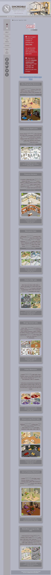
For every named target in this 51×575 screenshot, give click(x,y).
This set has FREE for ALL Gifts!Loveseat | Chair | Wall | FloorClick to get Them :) (31, 462)
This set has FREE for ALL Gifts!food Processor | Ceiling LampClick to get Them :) (31, 359)
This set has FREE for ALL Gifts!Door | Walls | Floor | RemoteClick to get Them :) (31, 270)
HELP (6, 32)
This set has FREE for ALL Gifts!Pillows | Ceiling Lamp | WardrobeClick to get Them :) (31, 409)
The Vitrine (7, 40)
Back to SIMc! (6, 51)
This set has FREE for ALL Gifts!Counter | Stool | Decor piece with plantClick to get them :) (31, 564)
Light (34, 520)
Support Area (21, 20)
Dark (37, 520)
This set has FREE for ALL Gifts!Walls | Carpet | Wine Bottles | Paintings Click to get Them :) (31, 313)
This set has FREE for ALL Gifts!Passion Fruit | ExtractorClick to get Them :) (31, 221)
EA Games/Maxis (36, 572)
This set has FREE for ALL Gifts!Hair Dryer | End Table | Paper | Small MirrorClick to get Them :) (31, 164)
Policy (6, 36)
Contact (7, 45)
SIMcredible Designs (37, 571)
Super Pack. (29, 44)
